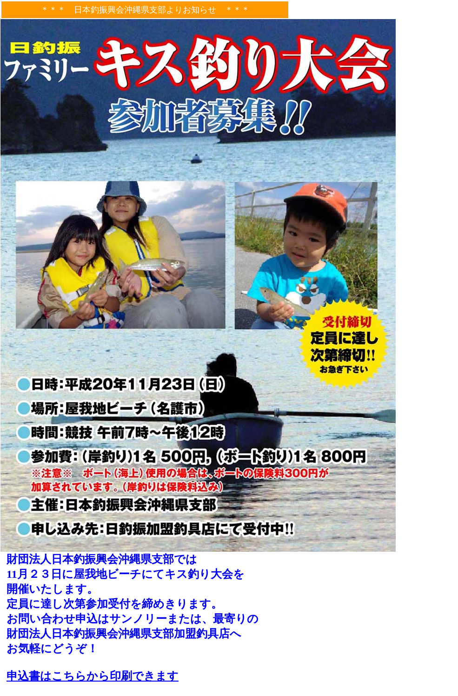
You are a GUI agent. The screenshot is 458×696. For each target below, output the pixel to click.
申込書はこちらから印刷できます (93, 676)
